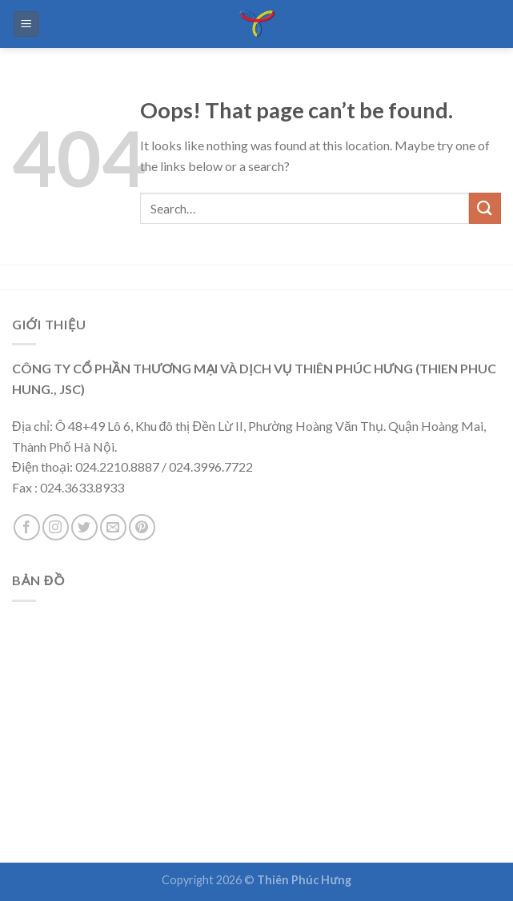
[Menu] (27, 24)
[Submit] (485, 208)
